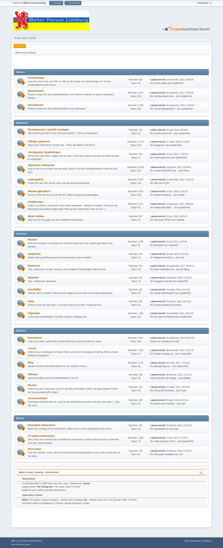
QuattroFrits (177, 83)
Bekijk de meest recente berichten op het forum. (44, 490)
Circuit (32, 348)
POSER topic (36, 202)
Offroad (32, 374)
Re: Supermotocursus (160, 157)
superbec (174, 245)
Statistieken (27, 478)
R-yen (186, 170)
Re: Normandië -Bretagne (162, 454)
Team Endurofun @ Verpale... (164, 378)
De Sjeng (185, 269)
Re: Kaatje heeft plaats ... (162, 207)
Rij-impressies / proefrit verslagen (48, 129)
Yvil (181, 454)
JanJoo (86, 483)
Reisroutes (34, 449)
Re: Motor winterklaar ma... (162, 269)
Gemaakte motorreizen (41, 425)
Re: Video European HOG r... (163, 441)
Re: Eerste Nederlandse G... (163, 109)
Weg (30, 362)
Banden (32, 239)
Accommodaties (38, 398)
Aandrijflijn (34, 289)
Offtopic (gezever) (39, 141)
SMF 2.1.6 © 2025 (18, 541)
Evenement (34, 337)
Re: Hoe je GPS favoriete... (163, 390)
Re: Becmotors (157, 245)
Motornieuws (36, 90)
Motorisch (34, 265)
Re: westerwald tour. (159, 429)
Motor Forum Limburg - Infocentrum (39, 472)
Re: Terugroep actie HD (161, 281)
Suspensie (34, 253)
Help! (31, 301)
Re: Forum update (158, 83)
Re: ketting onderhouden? (162, 293)
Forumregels (195, 541)
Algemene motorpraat (41, 165)
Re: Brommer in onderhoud (163, 317)
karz (182, 257)
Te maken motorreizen (41, 435)
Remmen (33, 277)
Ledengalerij (35, 179)
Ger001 (178, 305)
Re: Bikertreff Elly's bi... (161, 366)
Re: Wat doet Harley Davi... (163, 96)
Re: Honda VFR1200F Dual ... (164, 170)
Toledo (181, 195)
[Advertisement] (54, 62)
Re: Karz (154, 183)
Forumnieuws (36, 77)
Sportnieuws (35, 105)
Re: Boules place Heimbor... (163, 403)
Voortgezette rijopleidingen (44, 152)
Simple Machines (35, 541)
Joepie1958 (185, 354)
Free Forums (25, 544)
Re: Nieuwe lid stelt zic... (161, 195)
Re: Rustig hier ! (157, 145)
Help (186, 541)
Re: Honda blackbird (160, 305)
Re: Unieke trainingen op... (162, 354)
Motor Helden (36, 216)
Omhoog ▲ (207, 541)
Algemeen (34, 313)
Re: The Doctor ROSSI (161, 220)
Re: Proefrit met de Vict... (162, 133)
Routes (32, 385)
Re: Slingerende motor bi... (162, 257)
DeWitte (180, 220)
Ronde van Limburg (159, 341)
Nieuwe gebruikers (39, 191)
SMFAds (14, 544)
